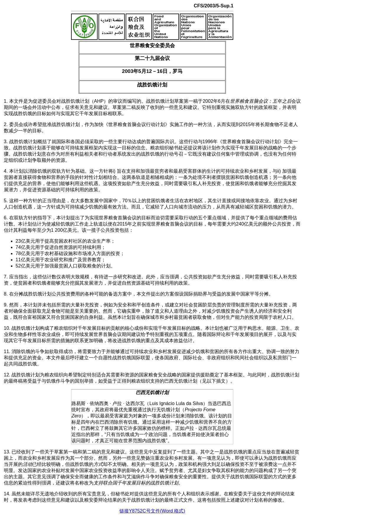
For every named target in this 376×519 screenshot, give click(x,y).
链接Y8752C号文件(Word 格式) (152, 510)
